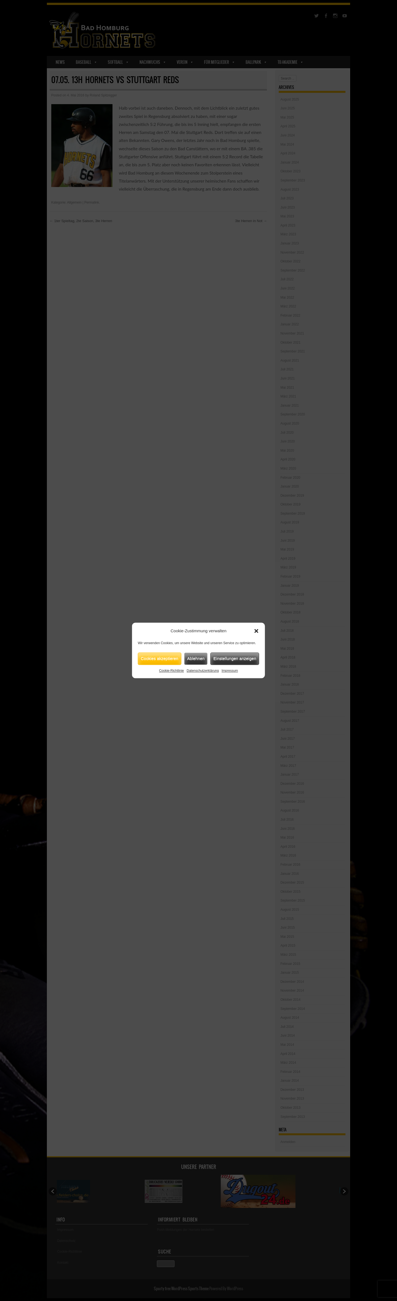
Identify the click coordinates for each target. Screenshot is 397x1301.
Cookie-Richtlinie (171, 671)
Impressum (230, 671)
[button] (256, 631)
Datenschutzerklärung (203, 671)
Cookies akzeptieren (159, 658)
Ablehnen (196, 658)
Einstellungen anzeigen (234, 658)
